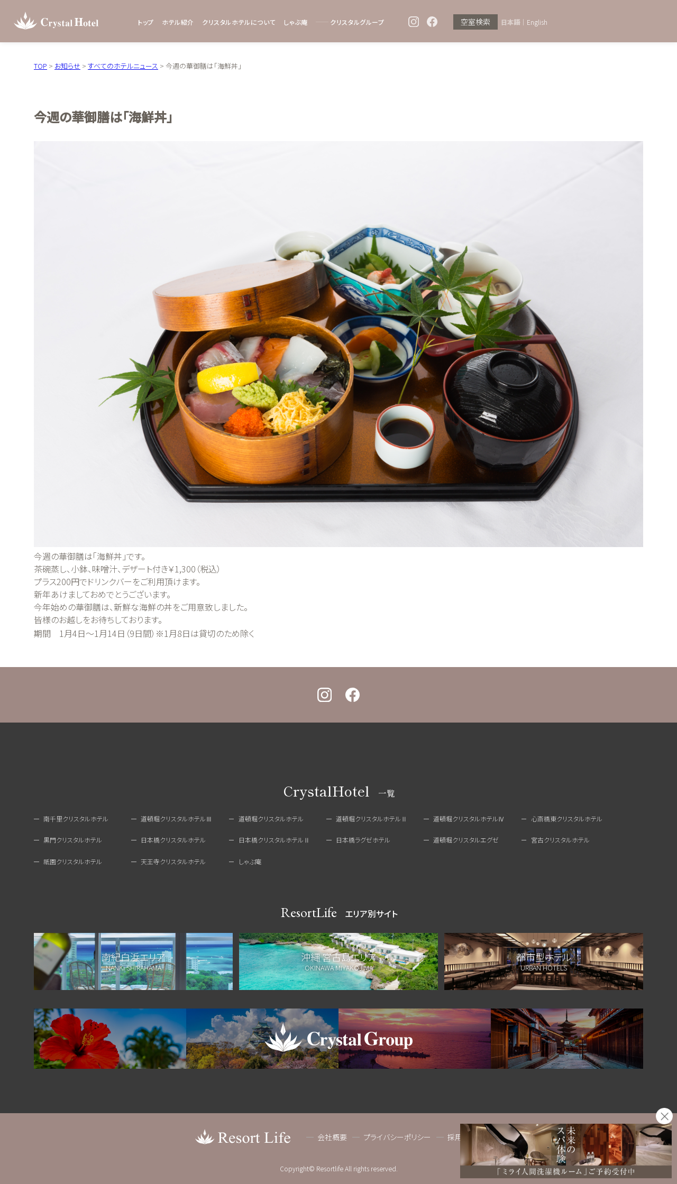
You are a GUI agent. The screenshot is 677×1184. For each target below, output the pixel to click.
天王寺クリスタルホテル (173, 861)
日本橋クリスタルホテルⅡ (274, 839)
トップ (146, 21)
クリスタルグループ (357, 21)
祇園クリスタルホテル (72, 861)
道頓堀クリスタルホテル (271, 818)
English (537, 22)
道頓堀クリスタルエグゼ (466, 839)
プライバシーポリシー (397, 1137)
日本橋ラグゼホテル (363, 839)
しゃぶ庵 (295, 21)
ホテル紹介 (178, 21)
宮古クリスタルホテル (560, 839)
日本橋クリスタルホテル (173, 839)
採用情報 (462, 1137)
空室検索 (475, 22)
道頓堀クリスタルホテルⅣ (469, 818)
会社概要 (332, 1137)
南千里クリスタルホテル (75, 818)
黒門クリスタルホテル (72, 839)
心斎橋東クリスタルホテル (566, 818)
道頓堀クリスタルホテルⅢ (176, 818)
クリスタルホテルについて (239, 21)
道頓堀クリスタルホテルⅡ (371, 818)
